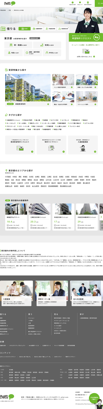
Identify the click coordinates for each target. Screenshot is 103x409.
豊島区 (7, 180)
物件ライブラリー (70, 357)
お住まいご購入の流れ (34, 334)
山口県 (34, 377)
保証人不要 (58, 129)
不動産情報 (3, 10)
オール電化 (22, 123)
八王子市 (56, 180)
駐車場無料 (62, 123)
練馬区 (30, 180)
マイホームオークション (61, 320)
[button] (101, 217)
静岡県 (17, 375)
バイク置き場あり (75, 123)
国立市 (53, 183)
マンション (31, 318)
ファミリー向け (75, 126)
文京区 (31, 177)
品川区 (55, 177)
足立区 (36, 180)
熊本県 (34, 380)
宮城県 (87, 370)
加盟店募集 (87, 392)
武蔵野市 (69, 180)
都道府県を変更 (34, 38)
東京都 (11, 372)
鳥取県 (22, 377)
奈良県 (93, 375)
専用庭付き (76, 120)
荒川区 (18, 180)
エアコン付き (89, 123)
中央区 (15, 177)
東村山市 (39, 183)
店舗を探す (3, 345)
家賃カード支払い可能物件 (16, 129)
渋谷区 (81, 177)
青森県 (70, 370)
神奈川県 (17, 372)
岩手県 (76, 370)
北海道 (11, 370)
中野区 (87, 177)
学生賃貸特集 (3, 331)
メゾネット (65, 120)
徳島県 (82, 377)
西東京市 (44, 186)
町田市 (13, 183)
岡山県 (17, 377)
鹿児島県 (45, 380)
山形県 (93, 370)
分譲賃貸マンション (13, 120)
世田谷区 (74, 177)
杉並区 (93, 177)
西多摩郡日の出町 (65, 186)
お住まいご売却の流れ (60, 330)
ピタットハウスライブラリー (8, 357)
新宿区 (25, 177)
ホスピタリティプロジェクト (17, 345)
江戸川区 (49, 180)
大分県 (28, 380)
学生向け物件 (27, 120)
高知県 (87, 377)
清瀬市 (79, 183)
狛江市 (65, 183)
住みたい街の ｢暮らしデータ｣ (42, 357)
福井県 (99, 372)
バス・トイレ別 (24, 126)
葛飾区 (42, 180)
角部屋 (45, 120)
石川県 (87, 372)
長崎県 (22, 380)
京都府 (82, 375)
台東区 (37, 177)
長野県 (76, 372)
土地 (29, 323)
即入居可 (37, 129)
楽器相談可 (47, 129)
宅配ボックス (34, 123)
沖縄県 (52, 380)
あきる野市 (35, 186)
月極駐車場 (50, 29)
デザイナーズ (11, 126)
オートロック (11, 123)
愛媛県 (76, 377)
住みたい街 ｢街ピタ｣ (25, 357)
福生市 (59, 183)
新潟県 (82, 372)
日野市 (33, 183)
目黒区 (61, 177)
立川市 (63, 180)
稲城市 (22, 186)
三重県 (28, 375)
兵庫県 (76, 375)
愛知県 (11, 375)
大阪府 (70, 375)
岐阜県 (22, 375)
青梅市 (82, 180)
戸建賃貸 (50, 126)
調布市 (7, 183)
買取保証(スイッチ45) (60, 323)
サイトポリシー (79, 397)
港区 (20, 177)
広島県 (11, 377)
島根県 (28, 377)
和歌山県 (99, 375)
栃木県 (41, 372)
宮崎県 (39, 380)
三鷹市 (76, 180)
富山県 (93, 372)
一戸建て (30, 320)
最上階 (38, 120)
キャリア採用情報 (59, 345)
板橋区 (24, 180)
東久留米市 (86, 183)
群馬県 (35, 372)
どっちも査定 (57, 325)
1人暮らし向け (61, 126)
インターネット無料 (48, 123)
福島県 (99, 370)
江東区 (49, 177)
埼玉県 (29, 372)
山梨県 (70, 372)
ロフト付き (55, 120)
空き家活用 (57, 333)
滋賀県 (87, 375)
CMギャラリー (58, 357)
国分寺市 (47, 183)
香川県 (70, 377)
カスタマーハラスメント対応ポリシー (85, 400)
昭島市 (94, 180)
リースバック (57, 328)
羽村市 (28, 186)
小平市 (27, 183)
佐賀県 (17, 380)
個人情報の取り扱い (80, 394)
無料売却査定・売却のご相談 (62, 318)
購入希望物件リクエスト (35, 331)
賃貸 (10, 10)
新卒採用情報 (71, 345)
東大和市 (72, 183)
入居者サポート (46, 345)
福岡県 (11, 380)
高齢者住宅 (63, 28)
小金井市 (20, 183)
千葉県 (24, 372)
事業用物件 (31, 328)
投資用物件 (31, 325)
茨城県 (46, 372)
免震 (29, 129)
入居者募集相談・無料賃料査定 (88, 318)
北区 (12, 180)
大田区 (67, 177)
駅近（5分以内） (38, 126)
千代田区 (8, 177)
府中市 (88, 180)
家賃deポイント (4, 334)
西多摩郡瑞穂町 (53, 186)
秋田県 (82, 370)
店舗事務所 (37, 29)
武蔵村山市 (8, 186)
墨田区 (43, 177)
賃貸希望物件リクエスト (6, 329)
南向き (85, 120)
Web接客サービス (34, 345)
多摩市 (16, 186)
